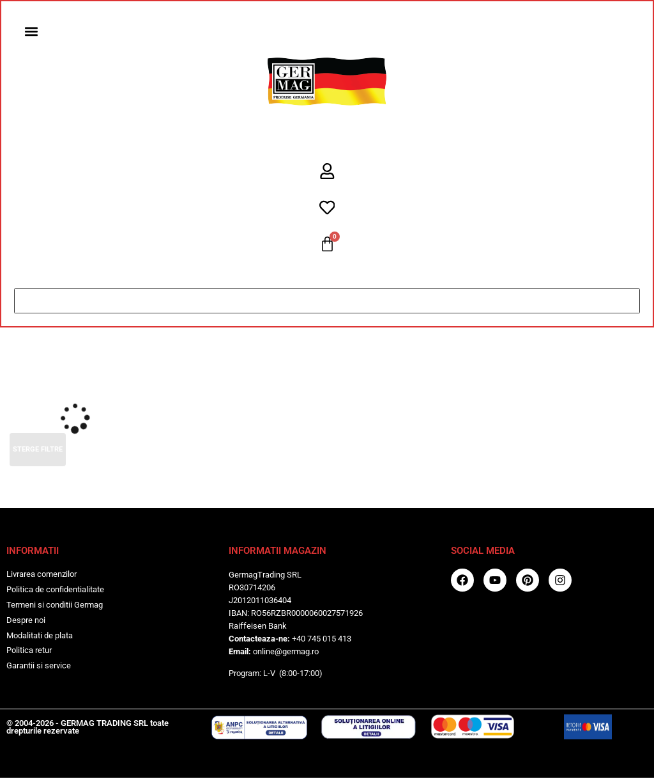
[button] (31, 31)
